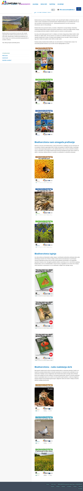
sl (52, 9)
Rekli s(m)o (5, 57)
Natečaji (52, 4)
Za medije (61, 4)
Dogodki (52, 486)
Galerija (35, 4)
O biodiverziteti (24, 4)
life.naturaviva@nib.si (67, 10)
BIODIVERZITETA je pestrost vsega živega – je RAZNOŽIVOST (70, 484)
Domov (47, 484)
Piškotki (75, 486)
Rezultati (44, 4)
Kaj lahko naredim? (6, 61)
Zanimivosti (5, 59)
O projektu (69, 486)
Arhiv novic (53, 484)
